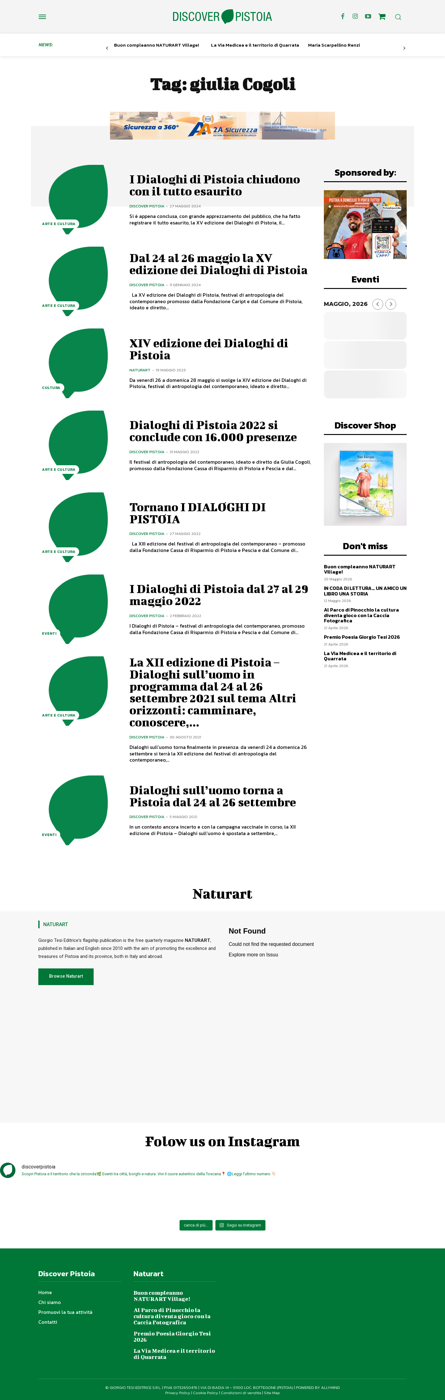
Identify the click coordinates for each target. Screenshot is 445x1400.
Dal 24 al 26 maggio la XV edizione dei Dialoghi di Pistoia (218, 263)
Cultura (51, 388)
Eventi (49, 633)
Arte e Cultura (58, 224)
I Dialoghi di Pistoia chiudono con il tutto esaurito (214, 185)
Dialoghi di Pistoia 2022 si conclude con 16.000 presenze (213, 430)
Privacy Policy (177, 1391)
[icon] (382, 17)
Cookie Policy (205, 1391)
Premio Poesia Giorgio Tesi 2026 (362, 637)
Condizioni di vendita (241, 1391)
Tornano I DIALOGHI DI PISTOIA (198, 512)
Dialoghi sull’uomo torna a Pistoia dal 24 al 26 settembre (212, 794)
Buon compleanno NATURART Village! (156, 44)
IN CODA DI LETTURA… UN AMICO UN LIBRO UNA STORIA (365, 590)
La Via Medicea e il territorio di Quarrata (255, 44)
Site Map (272, 1391)
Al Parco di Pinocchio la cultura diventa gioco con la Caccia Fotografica (361, 615)
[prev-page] (107, 48)
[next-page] (404, 48)
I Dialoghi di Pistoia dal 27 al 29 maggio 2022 (219, 594)
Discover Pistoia (146, 206)
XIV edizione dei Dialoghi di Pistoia (209, 348)
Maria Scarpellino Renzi (334, 44)
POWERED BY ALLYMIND (318, 1386)
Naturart (139, 370)
